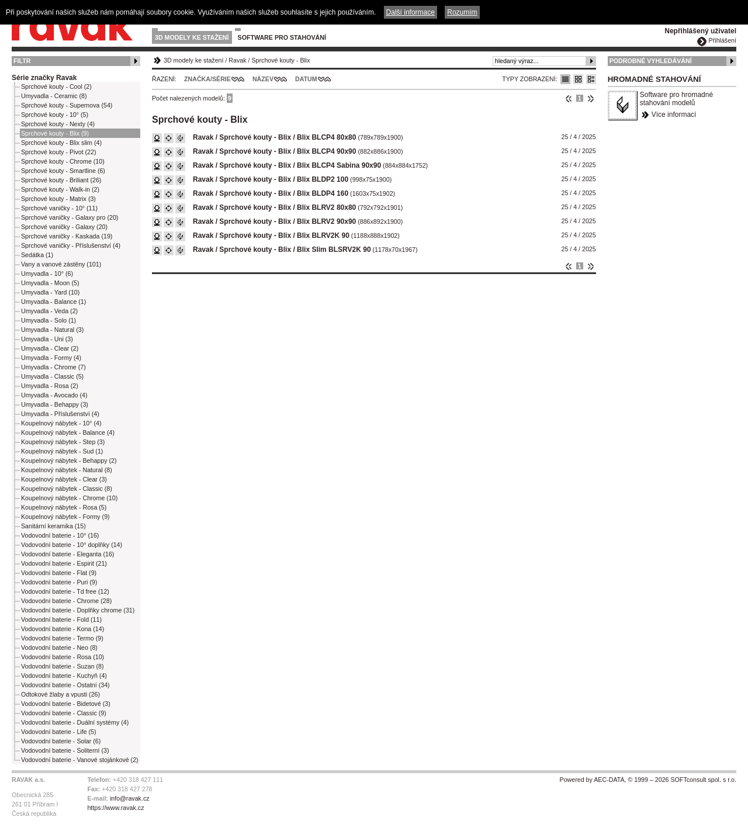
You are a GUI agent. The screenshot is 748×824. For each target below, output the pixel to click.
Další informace (410, 12)
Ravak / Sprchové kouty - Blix (242, 137)
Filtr (21, 60)
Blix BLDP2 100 (322, 179)
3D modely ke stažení (192, 37)
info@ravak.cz (130, 798)
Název (262, 78)
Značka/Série (207, 78)
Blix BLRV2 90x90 (326, 221)
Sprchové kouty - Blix (280, 60)
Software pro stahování (282, 37)
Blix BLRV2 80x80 (326, 207)
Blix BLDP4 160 (322, 193)
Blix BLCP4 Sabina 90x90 (339, 165)
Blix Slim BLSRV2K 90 (334, 249)
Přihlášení (722, 40)
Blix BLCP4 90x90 (326, 151)
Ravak (237, 60)
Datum (306, 78)
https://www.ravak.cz (115, 807)
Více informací (674, 114)
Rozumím (462, 12)
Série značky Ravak (44, 78)
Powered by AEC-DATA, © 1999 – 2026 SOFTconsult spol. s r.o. (648, 779)
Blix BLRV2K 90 (323, 235)
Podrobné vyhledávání (651, 60)
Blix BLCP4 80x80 (326, 137)
